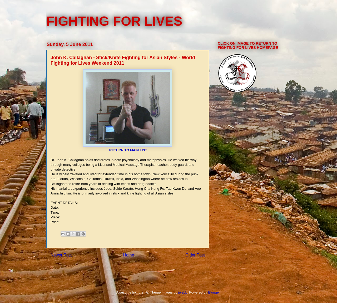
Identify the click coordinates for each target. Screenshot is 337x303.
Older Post (195, 255)
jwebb (182, 292)
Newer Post (61, 255)
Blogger (214, 292)
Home (128, 255)
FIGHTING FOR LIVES (114, 21)
